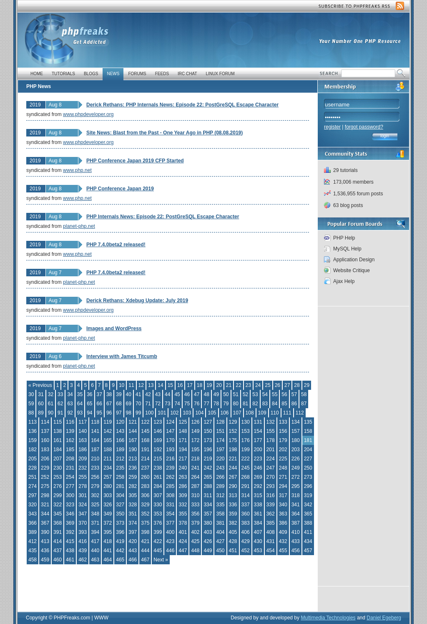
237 (145, 468)
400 (170, 532)
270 (270, 477)
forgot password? (364, 127)
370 (82, 523)
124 (170, 422)
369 (70, 523)
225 (283, 459)
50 (226, 394)
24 (258, 385)
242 (207, 468)
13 (150, 385)
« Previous (40, 385)
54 (265, 394)
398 (145, 532)
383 (245, 523)
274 (32, 486)
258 (120, 477)
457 (308, 550)
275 (45, 486)
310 (195, 495)
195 (195, 449)
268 (245, 477)
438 (70, 550)
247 (270, 468)
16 (180, 385)
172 (195, 440)
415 (70, 541)
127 (207, 422)
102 (174, 413)
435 (32, 550)
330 (157, 505)
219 (207, 459)
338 (258, 505)
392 (70, 532)
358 (220, 514)
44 (167, 394)
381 (220, 523)
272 (295, 477)
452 (245, 550)
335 (220, 505)
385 (270, 523)
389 (32, 532)
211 (107, 459)
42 (148, 394)
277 (70, 486)
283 (145, 486)
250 (308, 468)
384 (258, 523)
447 (182, 550)
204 (308, 449)
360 (245, 514)
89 (40, 413)
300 (70, 495)
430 (258, 541)
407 (258, 532)
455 (283, 550)
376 (157, 523)
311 (207, 495)
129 (233, 422)
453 (258, 550)
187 (95, 449)
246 (258, 468)
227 (308, 459)
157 (295, 431)
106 (225, 413)
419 (120, 541)
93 (80, 413)
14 (160, 385)
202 (283, 449)
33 (60, 394)
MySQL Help (347, 249)
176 (245, 440)
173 (207, 440)
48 (206, 394)
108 (250, 413)
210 (95, 459)
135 (308, 422)
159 (32, 440)
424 (182, 541)
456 (295, 550)
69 (128, 404)
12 (141, 385)
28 (296, 385)
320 (32, 505)
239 (170, 468)
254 (70, 477)
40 (128, 394)
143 (120, 431)
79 (226, 404)
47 (196, 394)
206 (45, 459)
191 (145, 449)
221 (233, 459)
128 (220, 422)
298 (45, 495)
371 (95, 523)
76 (196, 404)
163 (82, 440)
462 (82, 560)
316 (270, 495)
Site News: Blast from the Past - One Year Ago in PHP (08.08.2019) (164, 133)
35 (80, 394)
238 (157, 468)
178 (270, 440)
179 (283, 440)
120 (120, 422)
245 (245, 468)
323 (70, 505)
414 (57, 541)
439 (82, 550)
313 (233, 495)
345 (57, 514)
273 (308, 477)
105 (212, 413)
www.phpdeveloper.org (88, 114)
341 (295, 505)
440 (95, 550)
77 (206, 404)
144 (132, 431)
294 (283, 486)
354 (170, 514)
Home (36, 73)
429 (245, 541)
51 (236, 394)
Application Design (353, 260)
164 (95, 440)
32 (50, 394)
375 (145, 523)
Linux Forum (220, 73)
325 (95, 505)
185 (70, 449)
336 (233, 505)
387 (295, 523)
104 (199, 413)
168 (145, 440)
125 (182, 422)
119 (107, 422)
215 (157, 459)
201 (270, 449)
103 (187, 413)
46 (187, 394)
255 (82, 477)
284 (157, 486)
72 (158, 404)
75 (187, 404)
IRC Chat (187, 73)
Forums (137, 73)
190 (132, 449)
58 (303, 394)
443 (132, 550)
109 (262, 413)
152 (233, 431)
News (113, 73)
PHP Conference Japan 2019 (120, 189)
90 (50, 413)
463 (95, 560)
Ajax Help (343, 281)
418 (107, 541)
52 (245, 394)
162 (70, 440)
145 (145, 431)
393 (82, 532)
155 (270, 431)
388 (308, 523)
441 (107, 550)
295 (295, 486)
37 (99, 394)
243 (220, 468)
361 (258, 514)
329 (145, 505)
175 (233, 440)
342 (308, 505)
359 (233, 514)
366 (32, 523)
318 (295, 495)
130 (245, 422)
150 (207, 431)
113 (32, 422)
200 (258, 449)
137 (45, 431)
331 (170, 505)
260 (145, 477)
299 (57, 495)
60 (40, 404)
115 (57, 422)
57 (294, 394)
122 (145, 422)
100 (149, 413)
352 (145, 514)
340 (283, 505)
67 (109, 404)
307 (157, 495)
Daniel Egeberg (384, 618)
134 (295, 422)
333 (195, 505)
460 (57, 560)
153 (245, 431)
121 (132, 422)
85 (284, 404)
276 (57, 486)
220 (220, 459)
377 (170, 523)
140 (82, 431)
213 (132, 459)
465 (120, 560)
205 (32, 459)
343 (32, 514)
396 (120, 532)
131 (258, 422)
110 (275, 413)
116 (70, 422)
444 (145, 550)
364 (295, 514)
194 (182, 449)
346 (70, 514)
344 (45, 514)
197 (220, 449)
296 (308, 486)
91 (60, 413)
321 (45, 505)
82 (255, 404)
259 (132, 477)
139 (70, 431)
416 (82, 541)
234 (107, 468)
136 (32, 431)
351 (132, 514)
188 (107, 449)
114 (45, 422)
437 (57, 550)
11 (131, 385)
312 (220, 495)
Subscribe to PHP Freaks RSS (361, 6)
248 (283, 468)
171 (182, 440)
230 (57, 468)
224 (270, 459)
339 (270, 505)
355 (182, 514)
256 (95, 477)
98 (128, 413)
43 (158, 394)
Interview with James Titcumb (121, 356)
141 (95, 431)
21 (228, 385)
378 (182, 523)
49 (216, 394)
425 (195, 541)
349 (107, 514)
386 (283, 523)
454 (270, 550)
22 (238, 385)
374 (132, 523)
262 (170, 477)
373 (120, 523)
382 (233, 523)
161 (57, 440)
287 (195, 486)
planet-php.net (79, 226)
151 (220, 431)
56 (284, 394)
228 (32, 468)
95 (99, 413)
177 (258, 440)
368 (57, 523)
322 (57, 505)
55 (274, 394)
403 (207, 532)
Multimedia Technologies (328, 618)
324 (82, 505)
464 (107, 560)
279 (95, 486)
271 (283, 477)
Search (330, 74)
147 (170, 431)
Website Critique (351, 270)
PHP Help (344, 238)
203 (295, 449)
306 (145, 495)
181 (308, 440)
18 (199, 385)
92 (70, 413)
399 (157, 532)
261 (157, 477)
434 (308, 541)
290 (233, 486)
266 (220, 477)
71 (148, 404)
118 (95, 422)
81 (245, 404)
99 (138, 413)
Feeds (162, 73)
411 (308, 532)
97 (118, 413)
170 (170, 440)
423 (170, 541)
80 (236, 404)
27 (287, 385)
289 (220, 486)
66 (99, 404)
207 (57, 459)
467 (145, 560)
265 (207, 477)
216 (170, 459)
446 (170, 550)
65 (89, 404)
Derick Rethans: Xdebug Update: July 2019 (137, 300)
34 (70, 394)
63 (70, 404)
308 (170, 495)
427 (220, 541)
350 (120, 514)
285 (170, 486)
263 (182, 477)
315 (258, 495)
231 (70, 468)
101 (162, 413)
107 (237, 413)
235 (120, 468)
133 (283, 422)
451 (233, 550)
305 (132, 495)
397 (132, 532)
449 (207, 550)
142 (107, 431)
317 (283, 495)
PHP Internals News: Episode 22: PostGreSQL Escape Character (162, 217)
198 (233, 449)
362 (270, 514)
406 (245, 532)
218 (195, 459)
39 (118, 394)
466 (132, 560)
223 (258, 459)
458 (32, 560)
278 (82, 486)
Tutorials (63, 73)
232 (82, 468)
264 (195, 477)
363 (283, 514)
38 (109, 394)
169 (157, 440)
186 (82, 449)
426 (207, 541)
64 (80, 404)
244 (233, 468)
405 (233, 532)
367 (45, 523)
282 (132, 486)
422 (157, 541)
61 (50, 404)
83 (265, 404)
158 (308, 431)
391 (57, 532)
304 (120, 495)
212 (120, 459)
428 (233, 541)
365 (308, 514)
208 (70, 459)
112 (300, 413)
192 (157, 449)
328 (132, 505)
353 (157, 514)
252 (45, 477)
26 (277, 385)
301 (82, 495)
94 (89, 413)
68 (118, 404)
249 (295, 468)
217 (182, 459)
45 (177, 394)
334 (207, 505)
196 (207, 449)
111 (287, 413)
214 (145, 459)
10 (121, 385)
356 (195, 514)
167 (132, 440)
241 (195, 468)
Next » (160, 560)
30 (31, 394)
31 (40, 394)
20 (218, 385)
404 (220, 532)
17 (189, 385)
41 (138, 394)
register (332, 127)
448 (195, 550)
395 (107, 532)
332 (182, 505)
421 (145, 541)
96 (109, 413)
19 (209, 385)
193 (170, 449)
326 (107, 505)
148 (182, 431)
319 (308, 495)
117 (82, 422)
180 (295, 440)
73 (167, 404)
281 (120, 486)
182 (32, 449)
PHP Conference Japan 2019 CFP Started (135, 161)
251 (32, 477)
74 (177, 404)
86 (294, 404)
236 (132, 468)
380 (207, 523)
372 (107, 523)
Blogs (91, 73)
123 (157, 422)
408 (270, 532)
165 (107, 440)
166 (120, 440)
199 (245, 449)
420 (132, 541)
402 (195, 532)
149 (195, 431)
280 (107, 486)
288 (207, 486)
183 (45, 449)
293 (270, 486)
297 (32, 495)
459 (45, 560)
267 (233, 477)
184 (57, 449)
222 (245, 459)
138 (57, 431)
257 (107, 477)
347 (82, 514)
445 (157, 550)
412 (32, 541)
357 (207, 514)
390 (45, 532)
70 (138, 404)
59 (31, 404)
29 (306, 385)
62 (60, 404)
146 (157, 431)
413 (45, 541)
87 (303, 404)
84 (274, 404)
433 (295, 541)
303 (107, 495)
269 (258, 477)
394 (95, 532)
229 (45, 468)
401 (182, 532)
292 (258, 486)
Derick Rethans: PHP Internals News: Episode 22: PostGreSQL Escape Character (182, 105)
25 (267, 385)
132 (270, 422)
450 (220, 550)
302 (95, 495)
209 (82, 459)
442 (120, 550)
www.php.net (77, 170)
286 (182, 486)
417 (95, 541)
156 (283, 431)
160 (45, 440)
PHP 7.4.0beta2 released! (116, 245)
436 (45, 550)
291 (245, 486)
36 (89, 394)
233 (95, 468)
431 (270, 541)
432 (283, 541)
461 (70, 560)
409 (283, 532)
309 (182, 495)
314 (245, 495)
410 (295, 532)
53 (255, 394)
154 (258, 431)
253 (57, 477)
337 (245, 505)
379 (195, 523)
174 (220, 440)
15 (170, 385)
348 (95, 514)
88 (31, 413)
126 (195, 422)
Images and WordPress (114, 328)
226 (295, 459)
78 (216, 404)
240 (182, 468)
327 (120, 505)
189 (120, 449)
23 (248, 385)
